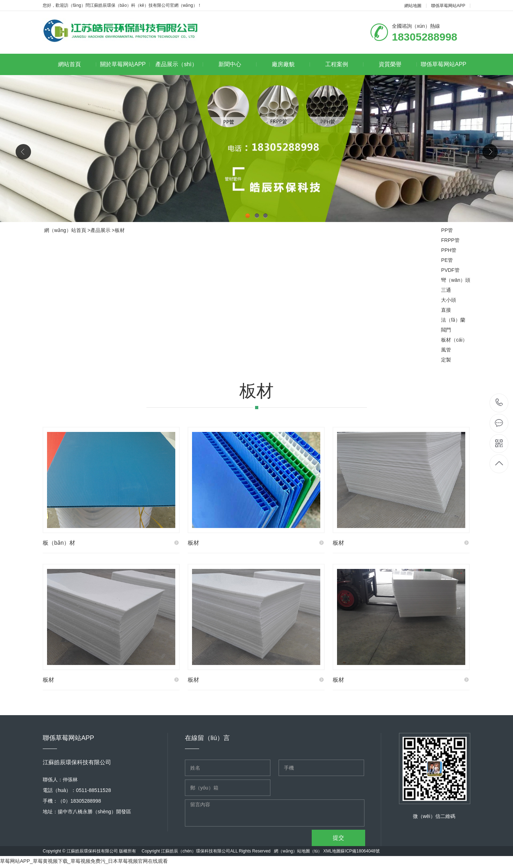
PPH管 (448, 250)
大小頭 (448, 300)
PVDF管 (450, 270)
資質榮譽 (398, 64)
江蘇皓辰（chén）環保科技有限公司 (195, 851)
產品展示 (100, 230)
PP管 (447, 230)
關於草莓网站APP (125, 64)
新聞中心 (237, 64)
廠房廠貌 (291, 64)
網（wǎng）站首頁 (65, 230)
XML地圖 (332, 851)
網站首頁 (77, 64)
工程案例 (344, 64)
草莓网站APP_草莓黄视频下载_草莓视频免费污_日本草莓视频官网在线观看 (84, 861)
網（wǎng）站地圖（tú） (298, 851)
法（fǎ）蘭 (453, 320)
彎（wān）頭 (455, 280)
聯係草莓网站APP (448, 5)
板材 (120, 230)
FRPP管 (450, 240)
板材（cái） (454, 340)
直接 (446, 310)
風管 (446, 350)
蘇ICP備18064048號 (360, 851)
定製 (446, 360)
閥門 (446, 330)
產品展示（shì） (179, 64)
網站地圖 (412, 5)
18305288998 (499, 403)
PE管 (447, 260)
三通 (446, 290)
